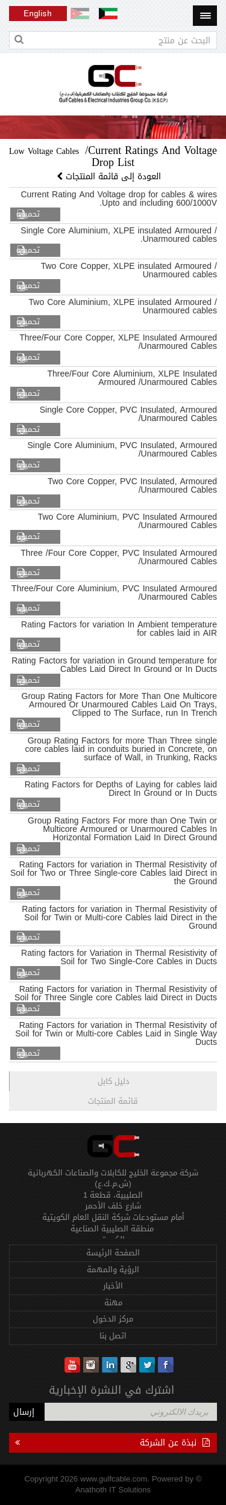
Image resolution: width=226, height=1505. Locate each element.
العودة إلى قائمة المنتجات (110, 176)
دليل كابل (114, 1081)
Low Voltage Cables (44, 151)
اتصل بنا (113, 1335)
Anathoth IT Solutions (113, 1489)
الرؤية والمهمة (113, 1269)
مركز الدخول (113, 1318)
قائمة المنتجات (113, 1101)
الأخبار (113, 1285)
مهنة (113, 1302)
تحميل (29, 214)
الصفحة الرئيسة (113, 1252)
